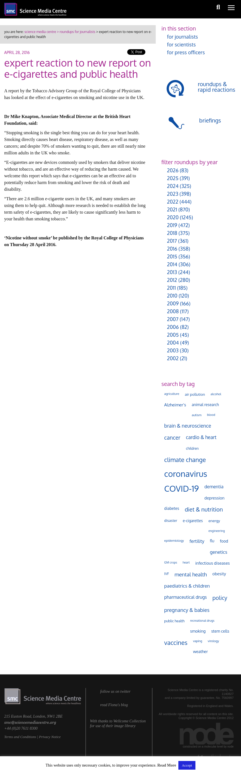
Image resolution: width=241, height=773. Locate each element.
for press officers (186, 52)
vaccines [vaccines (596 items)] (175, 642)
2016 (172, 249)
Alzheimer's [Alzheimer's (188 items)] (175, 404)
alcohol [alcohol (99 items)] (216, 394)
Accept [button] (187, 765)
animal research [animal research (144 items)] (205, 404)
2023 (172, 194)
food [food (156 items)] (224, 540)
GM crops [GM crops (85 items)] (170, 562)
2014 (172, 264)
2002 (172, 358)
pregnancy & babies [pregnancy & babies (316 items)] (186, 610)
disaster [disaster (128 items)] (170, 520)
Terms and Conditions (20, 737)
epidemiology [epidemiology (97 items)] (174, 540)
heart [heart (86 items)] (186, 562)
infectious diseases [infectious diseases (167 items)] (212, 562)
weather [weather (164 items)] (200, 651)
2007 (172, 319)
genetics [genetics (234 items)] (218, 552)
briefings (210, 120)
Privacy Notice (50, 737)
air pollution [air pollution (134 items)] (195, 394)
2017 (172, 241)
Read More (166, 765)
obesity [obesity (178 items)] (219, 573)
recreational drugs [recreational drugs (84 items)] (202, 621)
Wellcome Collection (129, 721)
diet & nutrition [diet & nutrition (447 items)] (204, 509)
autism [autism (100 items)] (197, 415)
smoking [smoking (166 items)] (197, 630)
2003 (172, 350)
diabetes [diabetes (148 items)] (171, 508)
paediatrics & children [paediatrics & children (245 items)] (187, 586)
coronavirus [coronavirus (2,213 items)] (185, 473)
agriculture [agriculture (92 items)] (171, 394)
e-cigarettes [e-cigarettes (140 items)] (193, 520)
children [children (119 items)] (192, 448)
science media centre (40, 32)
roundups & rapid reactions (216, 86)
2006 (173, 327)
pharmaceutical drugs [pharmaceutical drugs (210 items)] (185, 597)
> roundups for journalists (75, 32)
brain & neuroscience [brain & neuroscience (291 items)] (187, 426)
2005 (173, 335)
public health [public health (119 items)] (174, 621)
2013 (172, 272)
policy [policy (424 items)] (219, 597)
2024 (172, 186)
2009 (173, 303)
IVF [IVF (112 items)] (166, 573)
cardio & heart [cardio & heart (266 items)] (201, 437)
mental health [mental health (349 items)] (190, 574)
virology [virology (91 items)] (213, 641)
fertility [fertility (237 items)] (197, 541)
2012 (172, 280)
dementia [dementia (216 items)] (213, 486)
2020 (172, 217)
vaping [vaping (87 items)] (197, 641)
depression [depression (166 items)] (214, 497)
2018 (172, 233)
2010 (172, 296)
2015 (172, 256)
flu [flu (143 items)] (212, 540)
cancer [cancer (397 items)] (172, 437)
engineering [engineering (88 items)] (216, 531)
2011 (171, 288)
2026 (172, 170)
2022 (172, 202)
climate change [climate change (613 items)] (185, 459)
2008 (173, 311)
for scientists (181, 44)
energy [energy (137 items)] (214, 520)
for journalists (182, 37)
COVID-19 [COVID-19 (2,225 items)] (181, 488)
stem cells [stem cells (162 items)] (220, 630)
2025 (172, 178)
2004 (173, 343)
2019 (172, 225)
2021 (172, 209)
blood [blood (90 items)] (211, 415)
